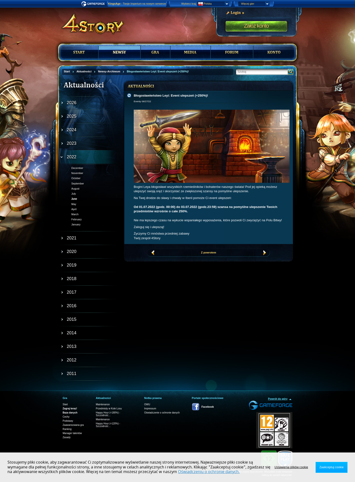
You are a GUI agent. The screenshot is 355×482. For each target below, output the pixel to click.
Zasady (67, 437)
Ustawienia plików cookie (291, 467)
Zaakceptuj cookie (331, 467)
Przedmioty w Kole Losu (109, 408)
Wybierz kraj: (189, 3)
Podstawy (68, 421)
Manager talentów (72, 433)
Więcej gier (255, 4)
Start (65, 404)
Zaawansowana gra (73, 425)
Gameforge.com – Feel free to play (94, 4)
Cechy (66, 416)
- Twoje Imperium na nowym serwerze (137, 3)
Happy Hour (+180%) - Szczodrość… (108, 414)
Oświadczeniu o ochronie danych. (209, 472)
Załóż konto (256, 26)
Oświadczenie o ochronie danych (162, 412)
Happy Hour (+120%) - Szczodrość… (108, 425)
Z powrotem (208, 252)
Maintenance (103, 404)
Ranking (67, 429)
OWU (147, 404)
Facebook (207, 406)
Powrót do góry (278, 398)
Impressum (150, 408)
